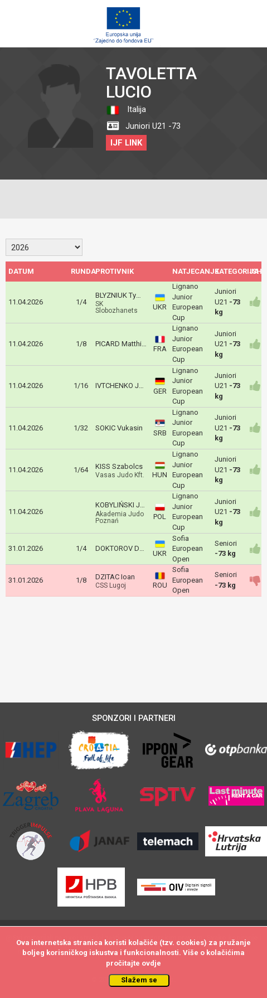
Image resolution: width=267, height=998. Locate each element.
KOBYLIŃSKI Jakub (125, 505)
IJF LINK (126, 143)
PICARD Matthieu (122, 344)
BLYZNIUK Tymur (121, 295)
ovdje (151, 963)
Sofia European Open (187, 548)
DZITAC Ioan (115, 577)
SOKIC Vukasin (119, 428)
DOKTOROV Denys (124, 548)
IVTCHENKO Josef (124, 385)
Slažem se (139, 980)
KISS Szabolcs (119, 466)
